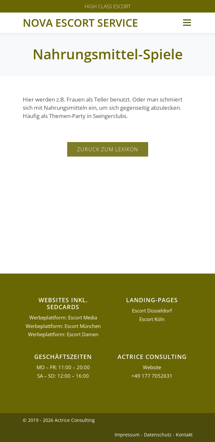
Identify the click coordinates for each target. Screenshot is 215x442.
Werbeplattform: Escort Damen (63, 334)
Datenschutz (158, 434)
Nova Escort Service (80, 22)
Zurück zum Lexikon (107, 149)
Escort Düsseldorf (152, 310)
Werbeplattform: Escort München (63, 326)
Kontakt (184, 434)
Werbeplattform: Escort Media (63, 317)
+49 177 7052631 (152, 375)
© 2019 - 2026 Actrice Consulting (59, 420)
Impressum (127, 434)
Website (152, 367)
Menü (187, 22)
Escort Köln (152, 319)
